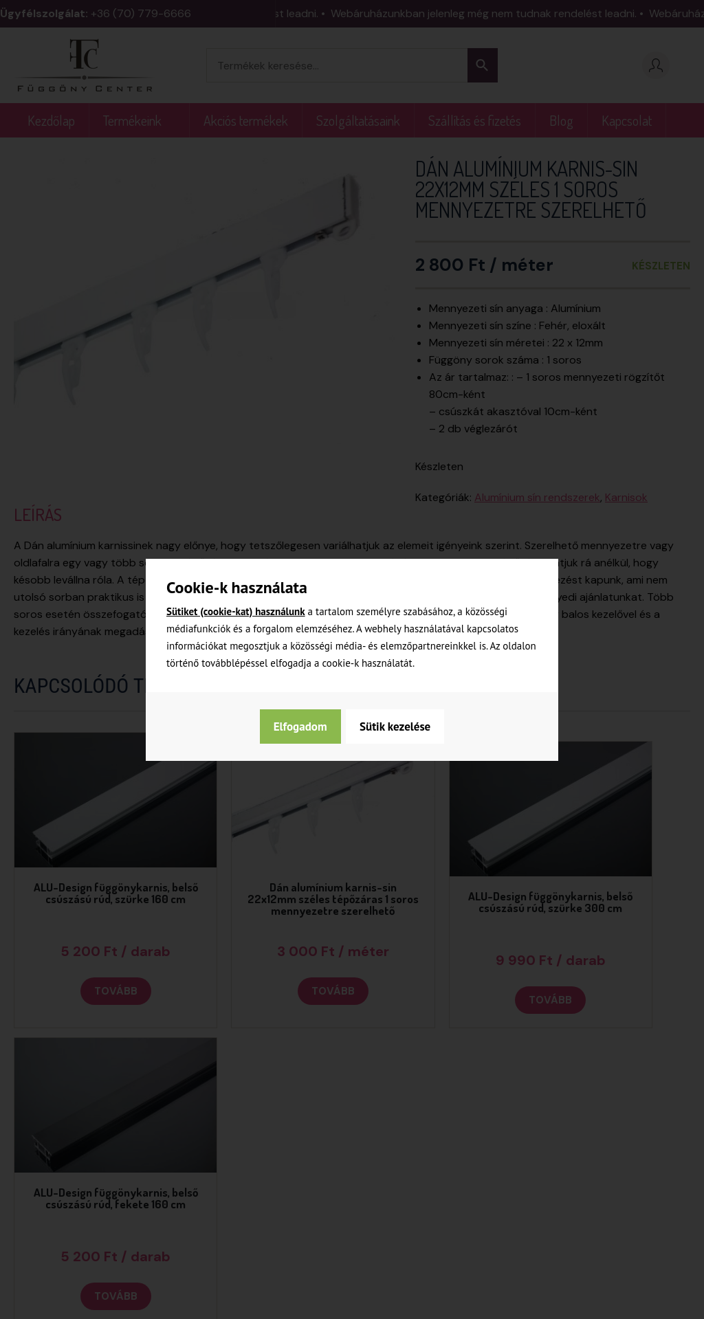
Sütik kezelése (307, 726)
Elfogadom (405, 726)
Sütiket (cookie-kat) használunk (235, 611)
